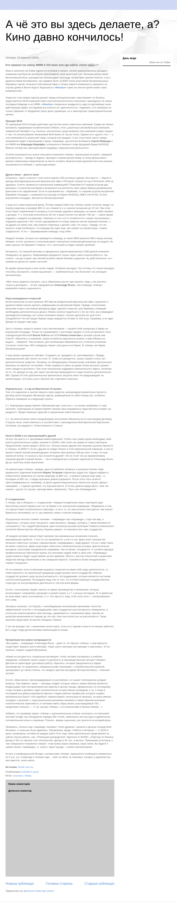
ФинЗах (60, 87)
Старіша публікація (99, 883)
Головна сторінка (59, 883)
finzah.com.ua (25, 767)
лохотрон (18, 775)
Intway (28, 775)
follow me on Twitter (160, 62)
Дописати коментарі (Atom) (39, 890)
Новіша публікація (20, 883)
